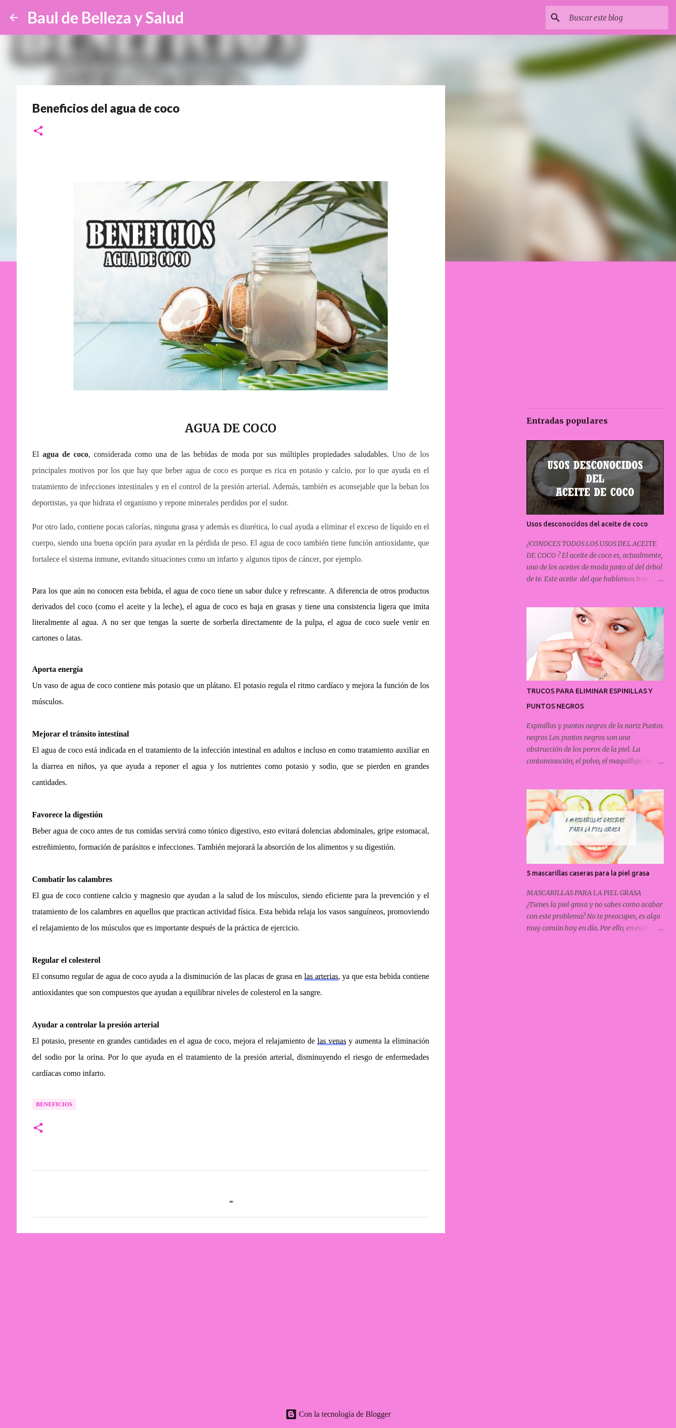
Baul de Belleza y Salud (105, 17)
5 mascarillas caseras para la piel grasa (588, 873)
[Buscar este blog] (616, 17)
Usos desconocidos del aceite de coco (587, 524)
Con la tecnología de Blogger (338, 1414)
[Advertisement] (231, 1316)
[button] (38, 131)
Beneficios (54, 1104)
